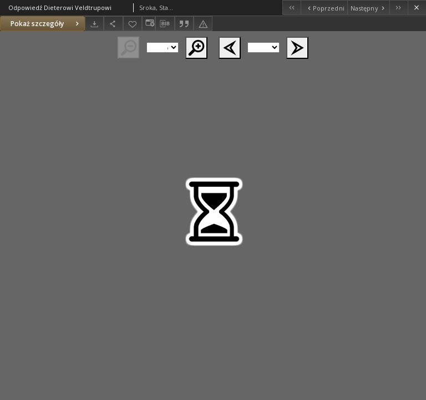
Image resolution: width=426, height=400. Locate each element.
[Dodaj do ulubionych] (132, 23)
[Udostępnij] (113, 23)
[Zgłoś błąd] (203, 23)
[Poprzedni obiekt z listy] (324, 7)
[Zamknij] (417, 7)
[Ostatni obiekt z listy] (398, 7)
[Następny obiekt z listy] (368, 7)
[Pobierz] (94, 23)
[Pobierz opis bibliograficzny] (164, 24)
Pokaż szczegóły (46, 23)
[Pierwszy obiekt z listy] (291, 7)
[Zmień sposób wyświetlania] (148, 23)
